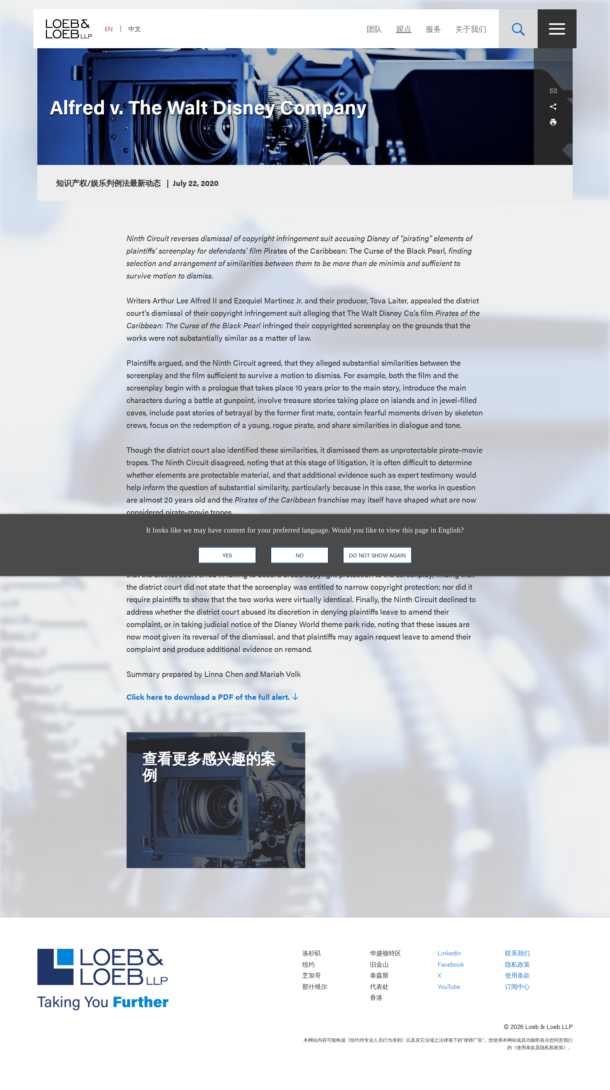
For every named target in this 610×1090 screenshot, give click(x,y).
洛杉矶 (311, 952)
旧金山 (379, 964)
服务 (429, 28)
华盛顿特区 (385, 952)
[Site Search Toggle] (514, 28)
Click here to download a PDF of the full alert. (208, 696)
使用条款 (517, 975)
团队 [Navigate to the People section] (370, 28)
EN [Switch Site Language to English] (113, 28)
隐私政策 (517, 964)
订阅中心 (517, 986)
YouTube (449, 986)
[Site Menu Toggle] (553, 28)
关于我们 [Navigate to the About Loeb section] (466, 28)
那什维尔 (314, 986)
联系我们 (517, 952)
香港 (376, 997)
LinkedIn (449, 952)
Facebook (451, 964)
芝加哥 (311, 975)
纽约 (308, 964)
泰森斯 (379, 975)
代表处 (379, 986)
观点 (400, 28)
